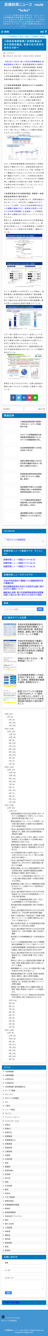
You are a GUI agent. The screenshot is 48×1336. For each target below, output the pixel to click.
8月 (12, 743)
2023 (9, 805)
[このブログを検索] (20, 609)
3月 (11, 720)
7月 (12, 746)
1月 (12, 726)
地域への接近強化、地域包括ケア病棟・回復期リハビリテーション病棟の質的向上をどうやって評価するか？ (28, 918)
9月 (11, 740)
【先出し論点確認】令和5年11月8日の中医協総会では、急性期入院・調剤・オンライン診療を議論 (27, 981)
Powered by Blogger (11, 1318)
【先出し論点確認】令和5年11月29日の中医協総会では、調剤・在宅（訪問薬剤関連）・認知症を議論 (27, 831)
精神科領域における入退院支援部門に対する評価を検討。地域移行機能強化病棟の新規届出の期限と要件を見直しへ (28, 870)
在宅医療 (8, 1186)
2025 (9, 729)
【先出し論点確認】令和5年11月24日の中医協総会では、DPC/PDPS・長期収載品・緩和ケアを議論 (27, 862)
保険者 (31, 56)
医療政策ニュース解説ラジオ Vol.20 (19, 560)
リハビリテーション (12, 1121)
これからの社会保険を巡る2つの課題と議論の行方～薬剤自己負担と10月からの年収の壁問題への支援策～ (23, 208)
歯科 (6, 1190)
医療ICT (8, 1129)
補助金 (7, 1235)
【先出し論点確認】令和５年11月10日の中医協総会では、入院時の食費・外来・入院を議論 (28, 955)
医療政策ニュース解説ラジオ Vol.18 (19, 566)
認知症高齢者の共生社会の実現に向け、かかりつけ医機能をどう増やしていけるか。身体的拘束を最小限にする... (27, 816)
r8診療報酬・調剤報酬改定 (15, 1087)
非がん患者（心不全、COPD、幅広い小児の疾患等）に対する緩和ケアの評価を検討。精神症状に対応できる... (27, 839)
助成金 (7, 1193)
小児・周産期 (10, 1197)
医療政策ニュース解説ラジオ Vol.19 (19, 563)
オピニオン (9, 1094)
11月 (12, 734)
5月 (12, 752)
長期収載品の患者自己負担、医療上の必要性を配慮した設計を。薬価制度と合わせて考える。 (27, 847)
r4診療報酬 (9, 1072)
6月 (12, 749)
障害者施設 (9, 1201)
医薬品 (7, 1125)
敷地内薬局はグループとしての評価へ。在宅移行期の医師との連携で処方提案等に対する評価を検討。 (27, 823)
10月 (12, 737)
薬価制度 (38, 56)
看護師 (7, 1167)
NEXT (41, 409)
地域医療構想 (10, 1212)
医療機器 (8, 1136)
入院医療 (25, 56)
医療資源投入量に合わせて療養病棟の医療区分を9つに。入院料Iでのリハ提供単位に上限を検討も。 (28, 886)
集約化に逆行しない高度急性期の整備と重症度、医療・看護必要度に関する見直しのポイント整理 (27, 963)
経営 (19, 56)
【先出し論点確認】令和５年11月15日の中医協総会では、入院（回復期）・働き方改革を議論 (28, 931)
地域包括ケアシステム (13, 1216)
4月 (10, 717)
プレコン (8, 1113)
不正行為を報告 (12, 1302)
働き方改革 (9, 1224)
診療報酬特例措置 (12, 1205)
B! (24, 397)
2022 (9, 1030)
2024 (9, 767)
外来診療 (8, 1159)
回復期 (7, 1155)
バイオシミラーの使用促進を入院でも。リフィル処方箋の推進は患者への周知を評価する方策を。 (27, 878)
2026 (9, 714)
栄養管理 (8, 1144)
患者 (15, 56)
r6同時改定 (9, 56)
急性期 (7, 1174)
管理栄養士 (9, 1171)
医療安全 (8, 1132)
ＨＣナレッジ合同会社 (16, 540)
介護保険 (8, 1151)
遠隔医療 (8, 1148)
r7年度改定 (9, 1083)
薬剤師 (7, 1250)
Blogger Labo (28, 1332)
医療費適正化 (10, 1140)
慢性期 (7, 1239)
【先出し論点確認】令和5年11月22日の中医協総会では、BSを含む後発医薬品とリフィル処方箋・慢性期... (28, 894)
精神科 (7, 1209)
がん (6, 1102)
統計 (6, 1220)
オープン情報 (10, 1091)
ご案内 (7, 1106)
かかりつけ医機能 (12, 1098)
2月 (12, 723)
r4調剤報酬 (9, 1075)
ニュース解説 (10, 1110)
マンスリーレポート (12, 1117)
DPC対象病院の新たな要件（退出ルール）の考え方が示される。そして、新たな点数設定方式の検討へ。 (27, 855)
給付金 (7, 1178)
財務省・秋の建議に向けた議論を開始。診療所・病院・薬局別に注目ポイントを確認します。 (27, 989)
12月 (11, 731)
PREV (6, 409)
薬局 (6, 1247)
